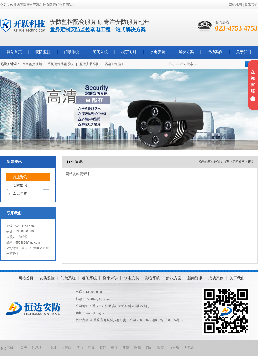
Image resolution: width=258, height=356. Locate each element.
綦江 (103, 348)
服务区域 (6, 348)
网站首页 (14, 52)
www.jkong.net (95, 313)
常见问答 (20, 194)
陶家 (160, 348)
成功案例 (215, 52)
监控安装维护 (89, 64)
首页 (226, 161)
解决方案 (186, 52)
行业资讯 (20, 177)
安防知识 (20, 185)
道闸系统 (100, 52)
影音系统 (152, 278)
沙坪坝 (37, 348)
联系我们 (251, 5)
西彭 (149, 348)
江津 (91, 348)
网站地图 (235, 5)
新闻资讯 (14, 162)
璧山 (79, 348)
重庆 (23, 348)
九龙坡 (52, 348)
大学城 (189, 348)
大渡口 (66, 348)
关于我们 (243, 52)
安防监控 (43, 52)
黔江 (114, 348)
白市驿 (174, 348)
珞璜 (137, 348)
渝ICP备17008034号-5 (167, 320)
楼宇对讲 (129, 52)
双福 (126, 348)
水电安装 (157, 52)
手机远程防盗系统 (61, 64)
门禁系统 (71, 52)
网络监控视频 (32, 64)
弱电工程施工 (114, 64)
